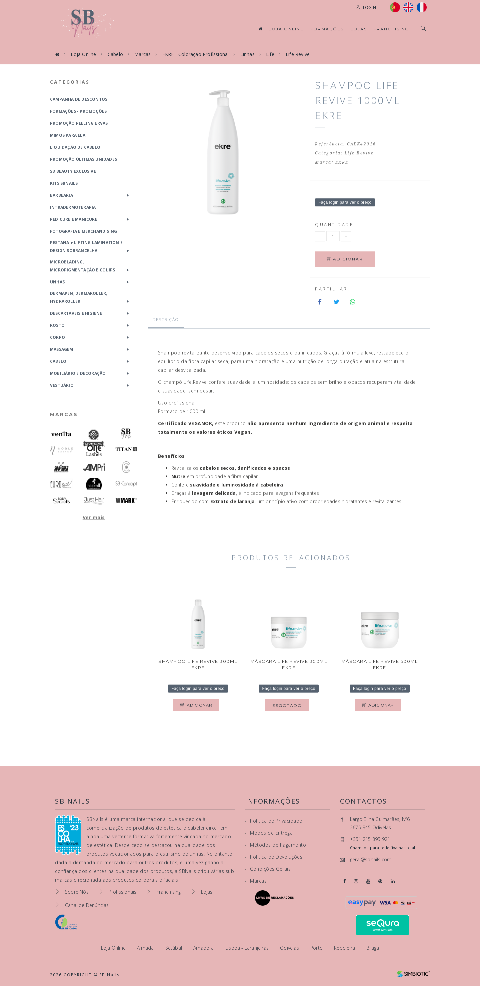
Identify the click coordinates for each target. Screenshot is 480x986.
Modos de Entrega (269, 833)
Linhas (247, 54)
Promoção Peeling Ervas (79, 123)
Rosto (57, 325)
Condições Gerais (268, 869)
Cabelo (115, 54)
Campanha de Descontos (78, 99)
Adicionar (345, 259)
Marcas (142, 54)
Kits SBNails (64, 183)
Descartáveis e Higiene (76, 313)
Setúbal (174, 948)
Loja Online (286, 28)
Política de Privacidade (273, 821)
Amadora (204, 948)
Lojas (358, 28)
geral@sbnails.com (370, 860)
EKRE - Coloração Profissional (195, 54)
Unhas (57, 282)
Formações (327, 28)
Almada (146, 948)
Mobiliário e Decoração (78, 373)
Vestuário (62, 385)
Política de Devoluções (273, 857)
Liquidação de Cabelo (75, 147)
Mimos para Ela (67, 135)
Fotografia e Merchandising (83, 231)
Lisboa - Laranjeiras (247, 948)
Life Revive (298, 54)
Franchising (391, 28)
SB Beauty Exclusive (73, 171)
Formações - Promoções (78, 111)
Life (270, 54)
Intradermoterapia (73, 207)
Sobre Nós (77, 892)
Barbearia (61, 195)
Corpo (57, 337)
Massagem (61, 349)
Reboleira (345, 948)
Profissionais (123, 892)
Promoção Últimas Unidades (83, 159)
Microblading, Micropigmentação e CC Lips (82, 266)
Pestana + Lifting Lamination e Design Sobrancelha (86, 246)
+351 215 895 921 (370, 839)
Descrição (166, 320)
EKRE (342, 162)
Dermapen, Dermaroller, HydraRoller (78, 297)
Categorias (70, 82)
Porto (317, 948)
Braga (372, 948)
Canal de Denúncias (87, 905)
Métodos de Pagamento (275, 845)
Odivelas (290, 948)
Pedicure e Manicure (73, 219)
